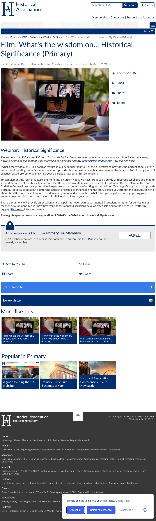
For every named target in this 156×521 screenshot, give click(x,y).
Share (118, 93)
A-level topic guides (47, 471)
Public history (100, 483)
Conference (114, 450)
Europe (41, 511)
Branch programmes (60, 492)
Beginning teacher (38, 31)
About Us (26, 440)
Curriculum (8, 31)
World (49, 511)
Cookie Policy (123, 501)
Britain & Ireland (28, 511)
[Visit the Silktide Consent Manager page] (145, 510)
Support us (134, 17)
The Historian (44, 502)
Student (51, 25)
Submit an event (117, 483)
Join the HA (83, 239)
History (56, 502)
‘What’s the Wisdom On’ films (46, 37)
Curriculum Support (11, 459)
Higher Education (76, 25)
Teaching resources (135, 459)
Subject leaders (60, 31)
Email (118, 83)
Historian (103, 25)
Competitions (103, 31)
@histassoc (17, 209)
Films (143, 471)
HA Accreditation (82, 31)
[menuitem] (10, 25)
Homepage (7, 440)
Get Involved (39, 440)
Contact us (117, 17)
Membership (100, 17)
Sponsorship (84, 492)
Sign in (134, 235)
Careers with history (113, 471)
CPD (21, 31)
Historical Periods (36, 483)
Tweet (118, 103)
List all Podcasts (10, 511)
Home (4, 37)
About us (148, 17)
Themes (50, 483)
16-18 (32, 471)
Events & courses (10, 474)
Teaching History (27, 502)
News (17, 440)
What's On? (42, 492)
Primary (10, 25)
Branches (87, 483)
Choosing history (92, 471)
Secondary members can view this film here (108, 161)
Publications (126, 25)
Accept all (75, 510)
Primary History (123, 31)
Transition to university (70, 471)
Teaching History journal (112, 459)
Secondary (31, 25)
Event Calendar (9, 492)
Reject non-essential (101, 510)
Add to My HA (124, 73)
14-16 (24, 471)
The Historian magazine (13, 483)
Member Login (68, 440)
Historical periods (10, 471)
